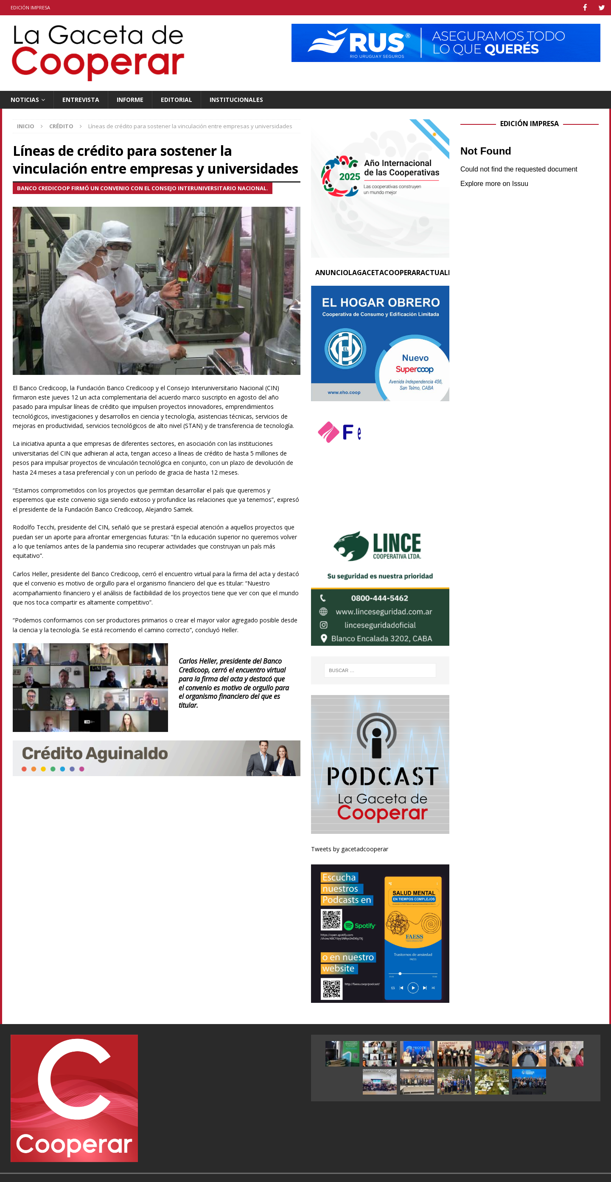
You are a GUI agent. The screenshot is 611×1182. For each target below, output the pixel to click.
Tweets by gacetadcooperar (349, 848)
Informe (130, 99)
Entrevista (80, 99)
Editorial (176, 99)
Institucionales (236, 99)
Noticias (25, 99)
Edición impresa (30, 7)
